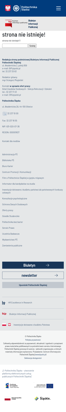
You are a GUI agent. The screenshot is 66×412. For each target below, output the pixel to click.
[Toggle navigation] (58, 8)
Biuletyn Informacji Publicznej (33, 24)
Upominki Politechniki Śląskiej (33, 285)
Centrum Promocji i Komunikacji (16, 172)
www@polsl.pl (40, 354)
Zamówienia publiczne (12, 245)
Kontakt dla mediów (11, 141)
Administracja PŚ (10, 154)
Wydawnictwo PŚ (9, 239)
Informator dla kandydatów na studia (18, 183)
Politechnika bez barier (12, 221)
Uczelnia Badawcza (10, 233)
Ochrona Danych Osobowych (14, 204)
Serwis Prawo (8, 227)
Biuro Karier (7, 166)
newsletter (29, 275)
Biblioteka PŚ (8, 160)
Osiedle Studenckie (10, 216)
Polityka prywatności (33, 340)
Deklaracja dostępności (33, 358)
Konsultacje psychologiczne (14, 198)
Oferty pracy (7, 210)
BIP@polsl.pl (14, 68)
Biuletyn (29, 265)
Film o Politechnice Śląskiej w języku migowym (23, 177)
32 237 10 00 (12, 113)
